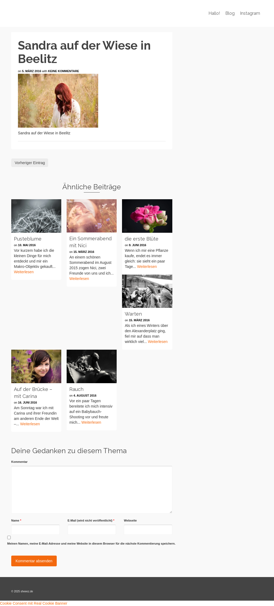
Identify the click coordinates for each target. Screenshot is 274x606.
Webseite (130, 520)
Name (16, 520)
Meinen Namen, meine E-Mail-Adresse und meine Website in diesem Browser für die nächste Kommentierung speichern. (91, 543)
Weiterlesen (24, 272)
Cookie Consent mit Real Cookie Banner (33, 603)
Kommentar (19, 461)
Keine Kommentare (63, 71)
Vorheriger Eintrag (30, 163)
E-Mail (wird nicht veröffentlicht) (91, 520)
